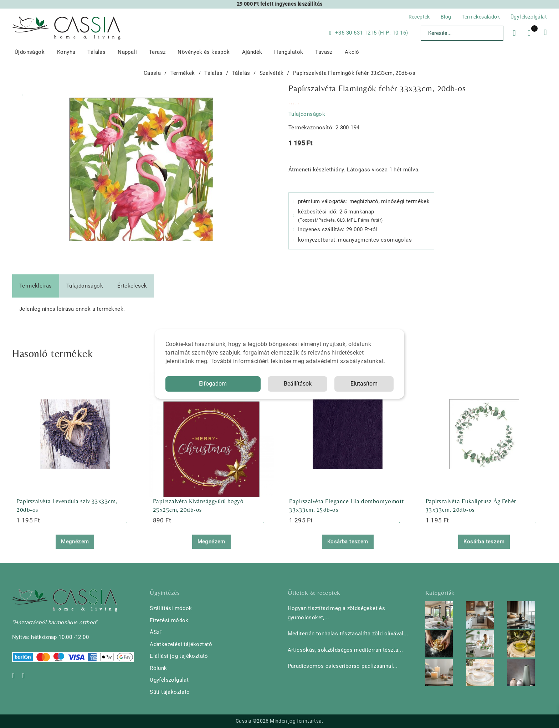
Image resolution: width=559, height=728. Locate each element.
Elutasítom (364, 383)
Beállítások (298, 383)
